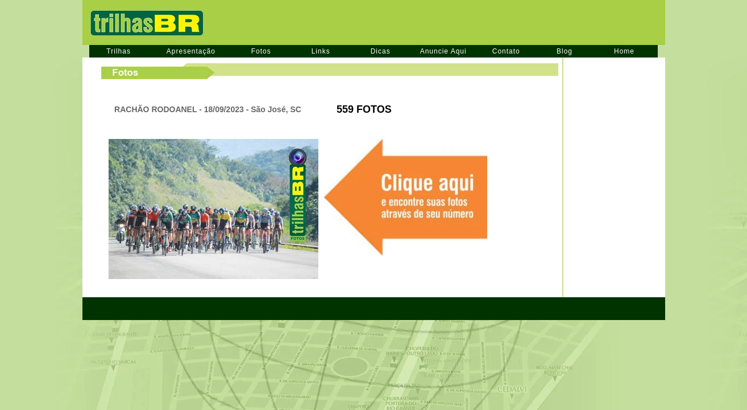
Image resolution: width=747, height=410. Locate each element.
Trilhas (118, 51)
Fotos (261, 51)
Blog (564, 51)
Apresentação (191, 51)
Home (624, 51)
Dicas (381, 51)
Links (321, 51)
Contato (506, 51)
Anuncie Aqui (443, 51)
